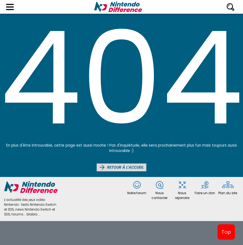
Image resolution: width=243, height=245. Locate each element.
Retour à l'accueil (121, 167)
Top (226, 232)
